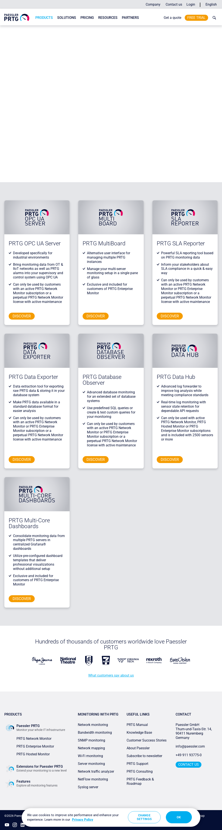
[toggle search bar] (213, 18)
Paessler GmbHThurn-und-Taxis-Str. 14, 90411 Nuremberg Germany (194, 731)
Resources (108, 18)
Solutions (66, 18)
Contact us (174, 4)
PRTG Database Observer (102, 380)
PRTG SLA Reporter (181, 243)
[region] (111, 817)
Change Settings (144, 817)
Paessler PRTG (22, 29)
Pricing (87, 18)
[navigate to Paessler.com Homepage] (16, 17)
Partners (130, 18)
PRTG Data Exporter (33, 377)
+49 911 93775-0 (189, 755)
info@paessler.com (190, 746)
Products (44, 18)
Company (153, 4)
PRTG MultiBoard (105, 243)
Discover (22, 316)
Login (190, 4)
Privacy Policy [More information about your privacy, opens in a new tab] (82, 820)
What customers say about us (111, 675)
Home (7, 29)
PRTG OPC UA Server (35, 243)
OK (179, 817)
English (211, 4)
